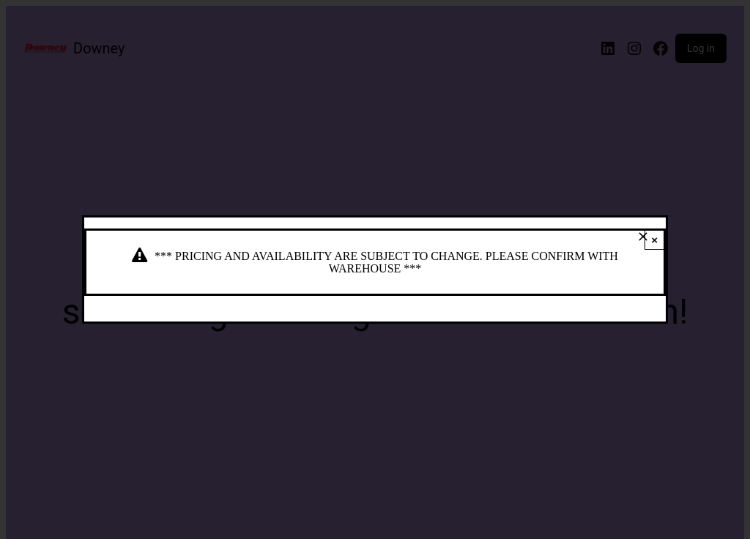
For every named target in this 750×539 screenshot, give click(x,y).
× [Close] (654, 240)
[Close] (643, 236)
